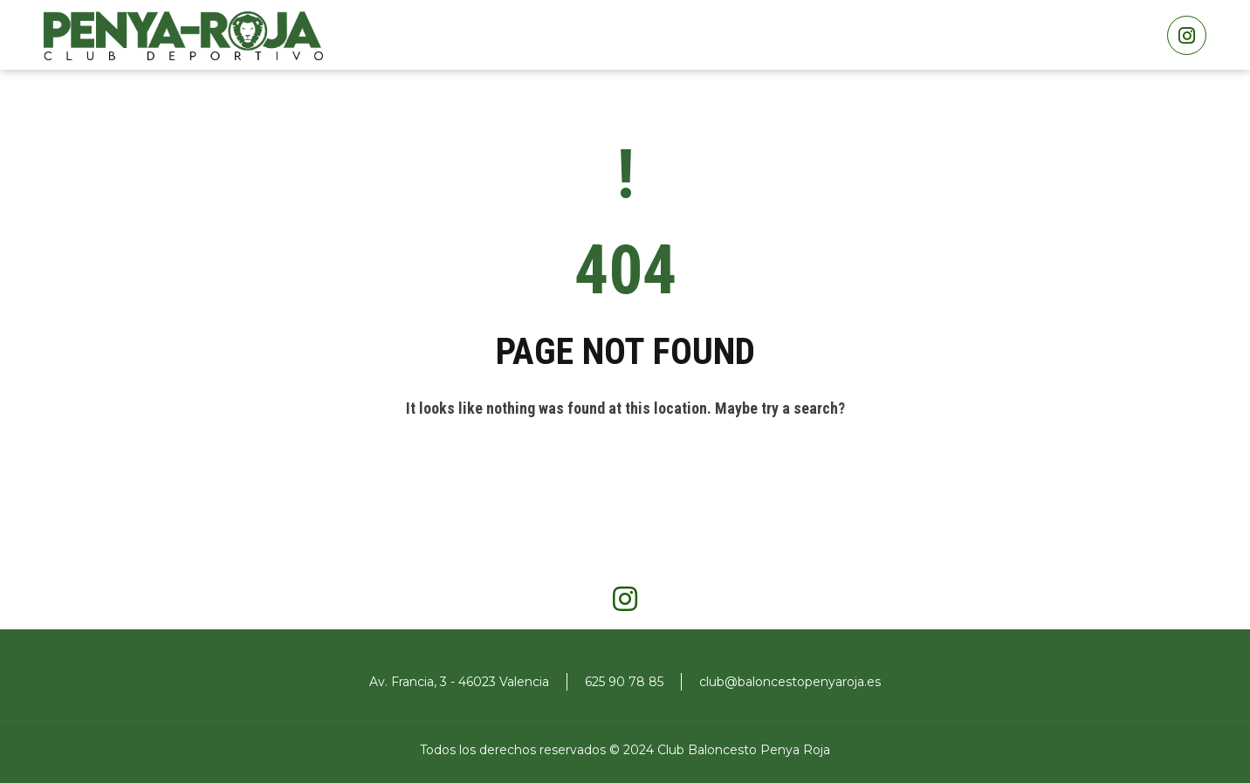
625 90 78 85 (624, 682)
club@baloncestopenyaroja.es (790, 682)
